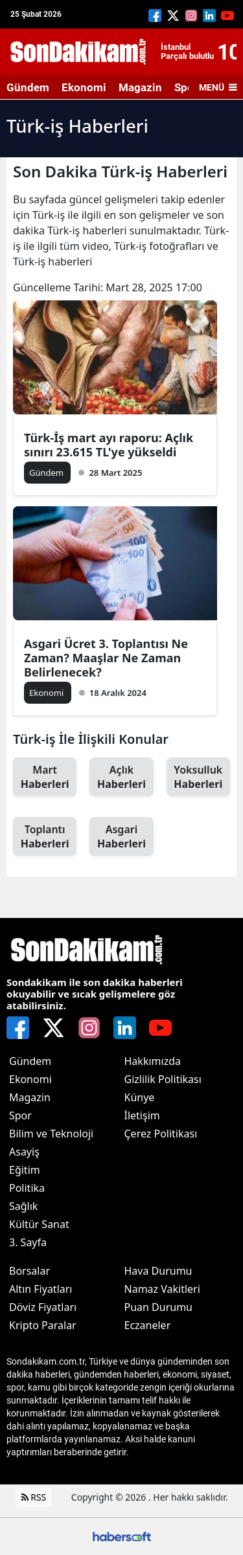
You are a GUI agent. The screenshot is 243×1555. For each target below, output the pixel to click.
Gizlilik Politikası (163, 1079)
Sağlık (23, 1206)
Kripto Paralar (42, 1325)
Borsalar (29, 1271)
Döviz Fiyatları (42, 1307)
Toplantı (44, 836)
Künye (139, 1097)
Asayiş (24, 1152)
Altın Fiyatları (41, 1289)
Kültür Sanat (39, 1224)
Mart (44, 777)
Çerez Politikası (161, 1133)
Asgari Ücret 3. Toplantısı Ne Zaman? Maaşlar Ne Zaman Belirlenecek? (106, 657)
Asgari (121, 836)
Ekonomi (84, 87)
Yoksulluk (198, 777)
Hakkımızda (152, 1061)
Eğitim (24, 1170)
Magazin (140, 87)
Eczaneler (147, 1325)
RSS (34, 1497)
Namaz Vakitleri (162, 1289)
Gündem (27, 87)
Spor (20, 1115)
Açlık (121, 777)
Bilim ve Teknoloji (51, 1133)
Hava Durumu (158, 1271)
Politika (27, 1188)
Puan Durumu (158, 1307)
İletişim (142, 1115)
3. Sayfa (28, 1242)
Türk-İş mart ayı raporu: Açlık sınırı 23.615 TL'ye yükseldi (108, 445)
